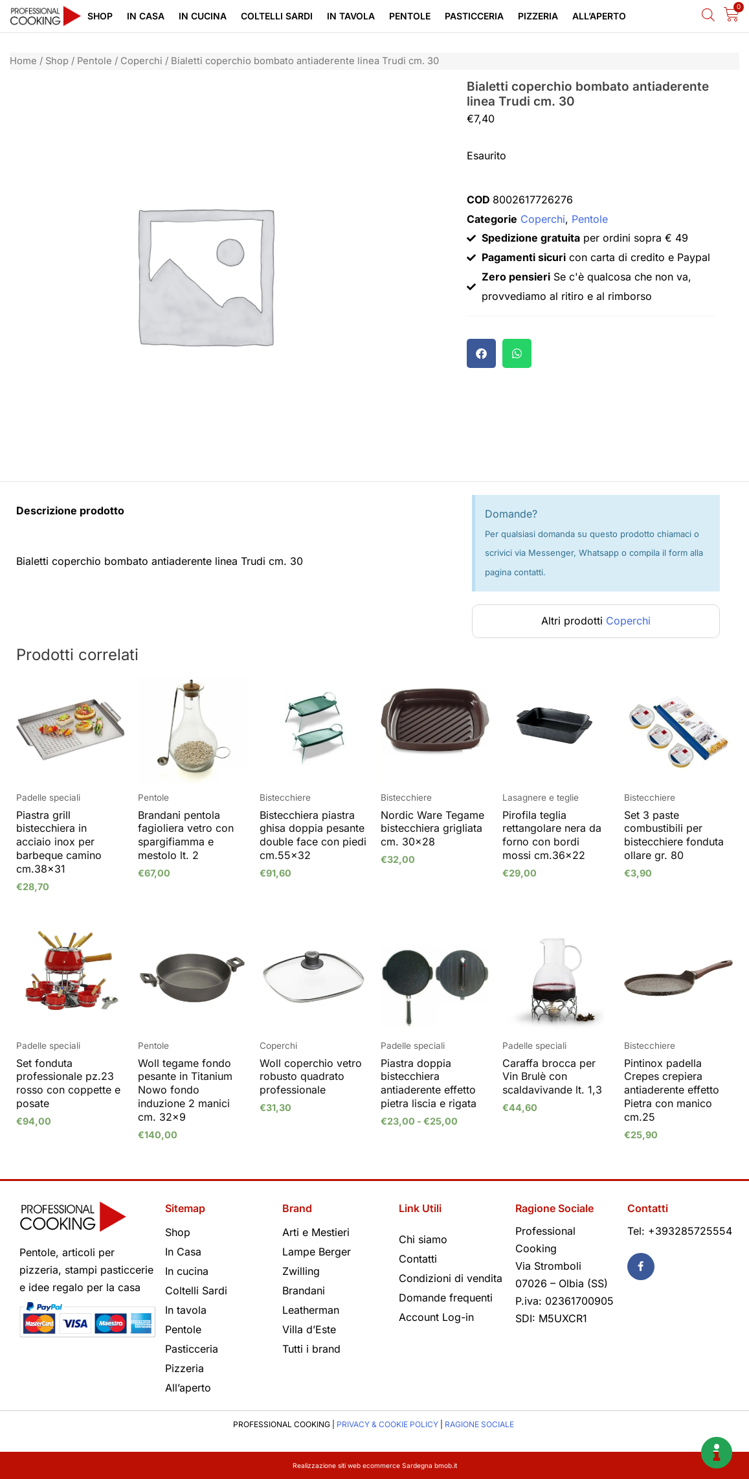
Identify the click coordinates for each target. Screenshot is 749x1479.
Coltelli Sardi (277, 15)
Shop (100, 15)
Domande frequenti (446, 1297)
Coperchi (141, 61)
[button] (481, 353)
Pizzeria (538, 15)
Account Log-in (436, 1317)
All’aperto (599, 15)
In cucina (203, 15)
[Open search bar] (708, 14)
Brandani (303, 1290)
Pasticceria (474, 15)
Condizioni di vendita (450, 1278)
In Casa (145, 15)
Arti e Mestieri (316, 1232)
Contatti (418, 1258)
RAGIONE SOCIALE (479, 1424)
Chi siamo (423, 1239)
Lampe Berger (316, 1251)
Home (23, 61)
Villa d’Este (309, 1329)
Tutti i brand (311, 1348)
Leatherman (310, 1309)
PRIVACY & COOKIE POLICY (387, 1424)
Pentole (409, 15)
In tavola (351, 15)
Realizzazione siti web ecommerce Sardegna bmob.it (374, 1465)
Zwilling (301, 1271)
